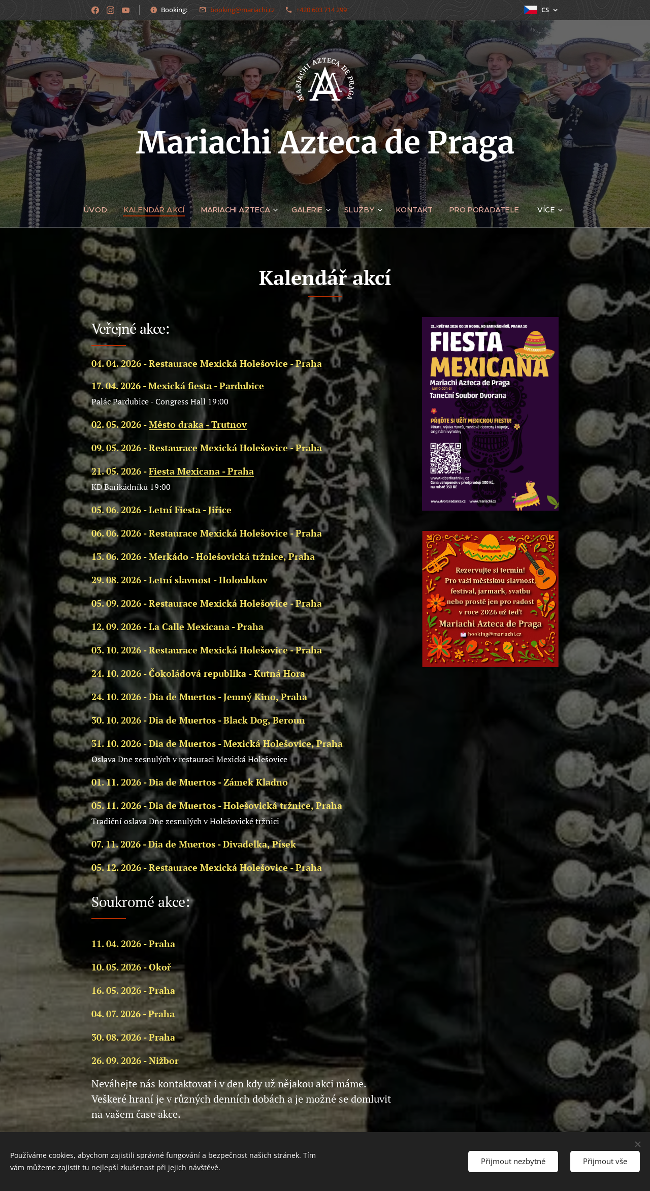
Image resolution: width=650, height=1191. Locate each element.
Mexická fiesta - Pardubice (206, 386)
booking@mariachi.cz (242, 9)
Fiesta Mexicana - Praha (201, 471)
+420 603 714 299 (321, 9)
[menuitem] (99, 210)
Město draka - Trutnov (198, 424)
